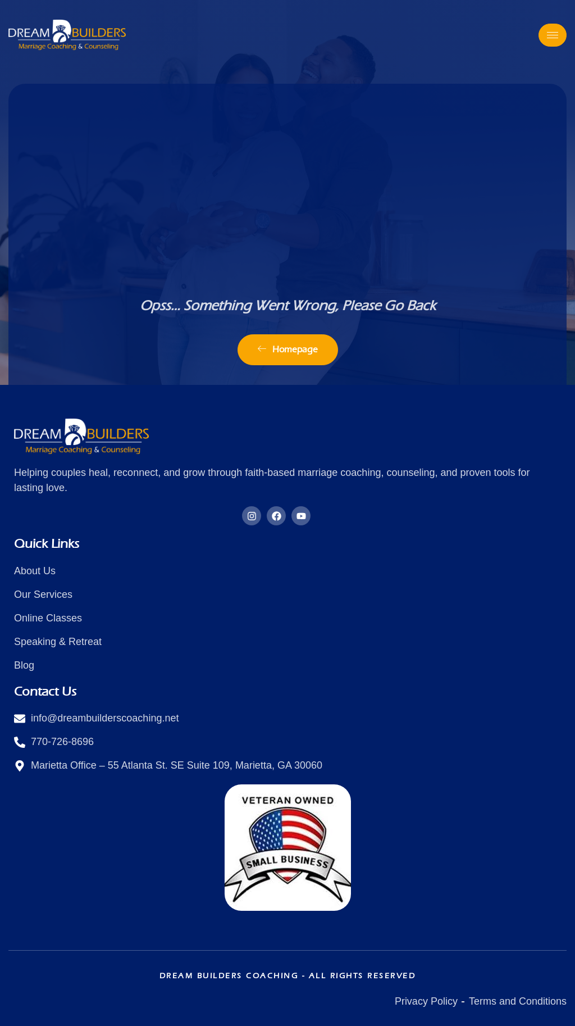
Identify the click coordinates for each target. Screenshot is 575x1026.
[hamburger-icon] (553, 35)
